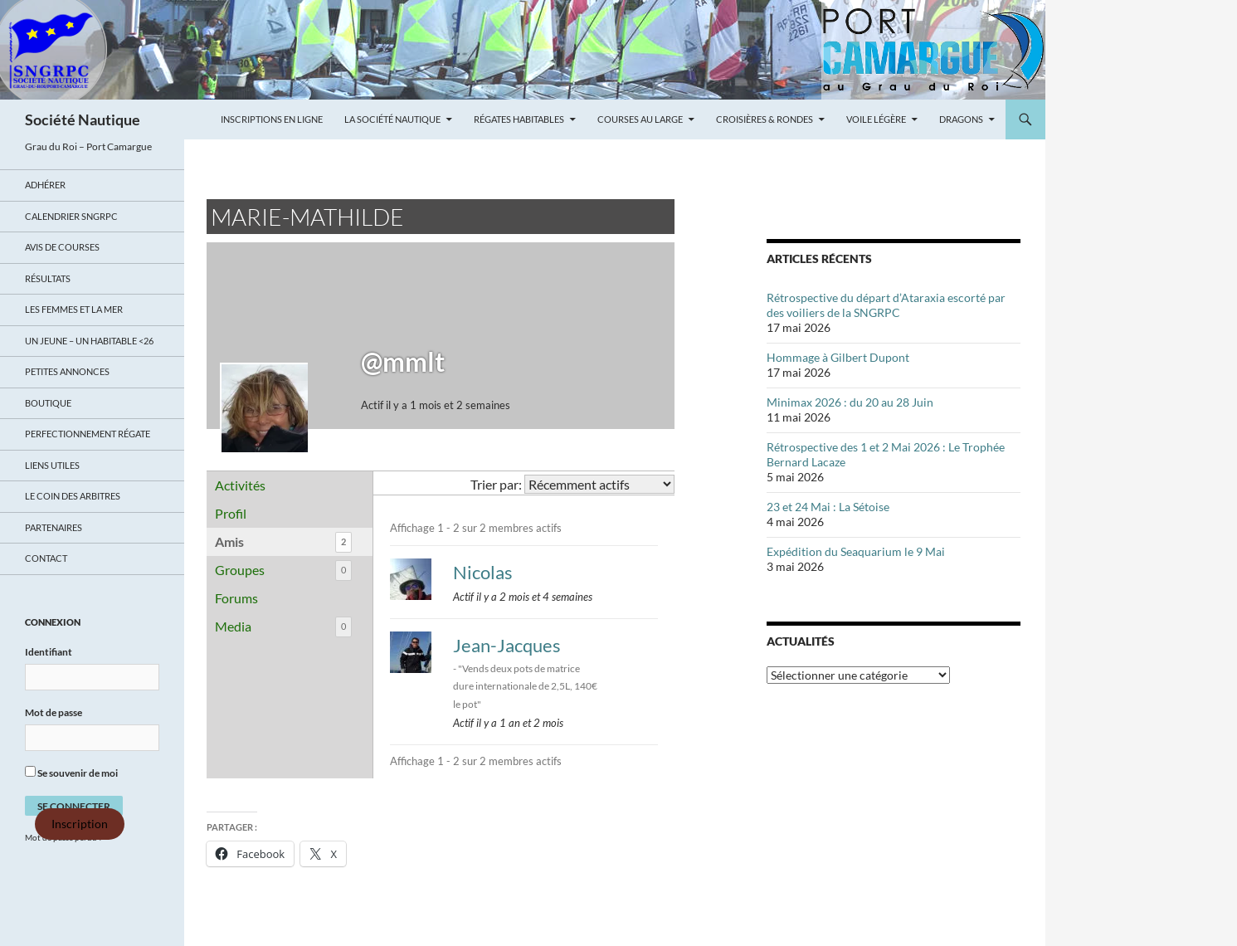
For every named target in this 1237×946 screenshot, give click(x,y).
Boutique (48, 402)
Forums (236, 598)
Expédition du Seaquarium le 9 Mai (856, 551)
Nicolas (483, 572)
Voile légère (876, 119)
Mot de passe (53, 712)
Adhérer (45, 184)
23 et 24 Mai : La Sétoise (828, 507)
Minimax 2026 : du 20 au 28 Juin (850, 402)
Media (283, 627)
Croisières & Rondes (764, 119)
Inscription (79, 824)
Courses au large (640, 119)
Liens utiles (52, 465)
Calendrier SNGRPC (71, 216)
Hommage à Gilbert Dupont (838, 357)
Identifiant (48, 652)
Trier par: (496, 484)
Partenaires (53, 527)
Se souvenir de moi (71, 772)
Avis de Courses (62, 246)
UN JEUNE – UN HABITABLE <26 (89, 340)
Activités (240, 485)
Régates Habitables (519, 119)
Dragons (961, 119)
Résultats (48, 278)
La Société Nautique (392, 119)
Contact (46, 558)
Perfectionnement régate (87, 433)
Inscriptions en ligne (272, 119)
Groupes (283, 570)
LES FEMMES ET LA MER (74, 309)
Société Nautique (82, 119)
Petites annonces (67, 371)
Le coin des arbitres (72, 495)
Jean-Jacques (507, 645)
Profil (230, 513)
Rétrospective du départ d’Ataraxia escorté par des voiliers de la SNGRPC (886, 304)
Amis (283, 542)
